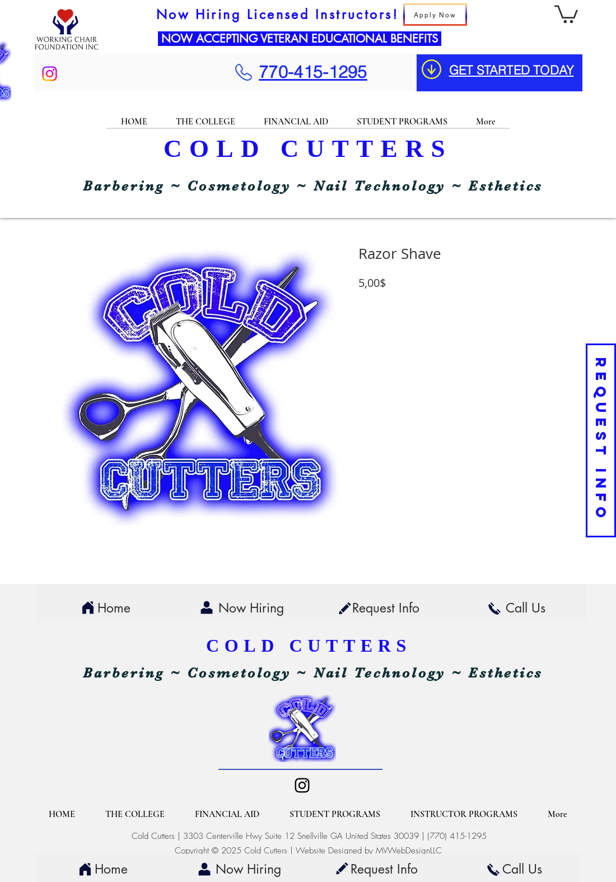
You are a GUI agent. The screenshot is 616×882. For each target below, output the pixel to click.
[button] (566, 13)
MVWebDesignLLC (409, 850)
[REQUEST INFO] (601, 440)
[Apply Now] (435, 14)
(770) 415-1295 (457, 836)
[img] (66, 50)
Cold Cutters (153, 836)
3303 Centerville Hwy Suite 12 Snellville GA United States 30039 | (305, 836)
